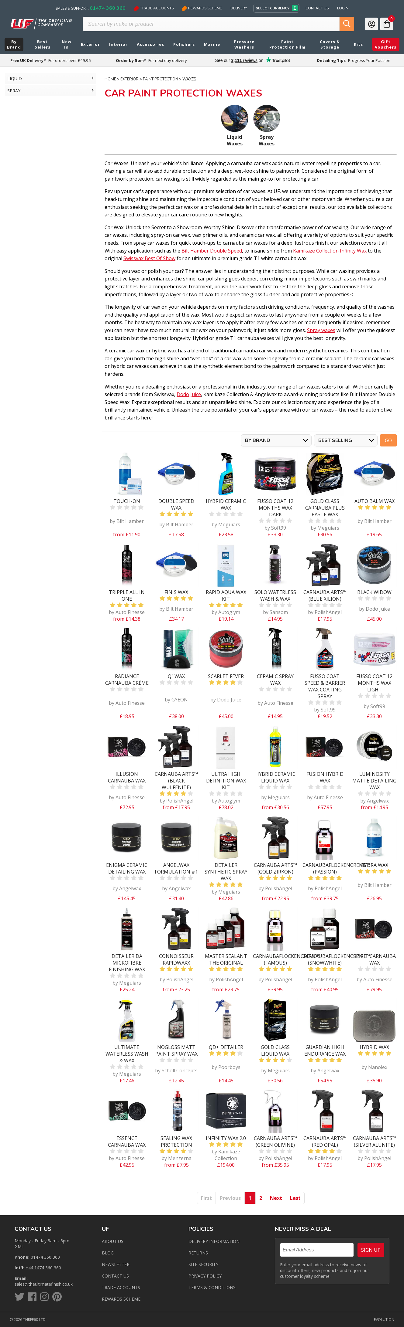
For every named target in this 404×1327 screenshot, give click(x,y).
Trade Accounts (154, 8)
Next (276, 1198)
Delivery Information (214, 1241)
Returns (198, 1253)
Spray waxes (321, 330)
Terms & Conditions (212, 1287)
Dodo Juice (189, 394)
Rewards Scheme (202, 8)
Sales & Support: (91, 8)
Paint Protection (160, 79)
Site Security (203, 1264)
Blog (108, 1253)
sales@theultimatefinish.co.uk (44, 1284)
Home (110, 79)
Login (342, 8)
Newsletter (115, 1264)
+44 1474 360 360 (43, 1268)
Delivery (238, 8)
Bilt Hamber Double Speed (211, 250)
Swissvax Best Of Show (149, 258)
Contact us (115, 1276)
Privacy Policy (205, 1276)
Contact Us (317, 8)
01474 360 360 (45, 1257)
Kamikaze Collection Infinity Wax (330, 250)
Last (295, 1198)
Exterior (129, 79)
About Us (112, 1241)
